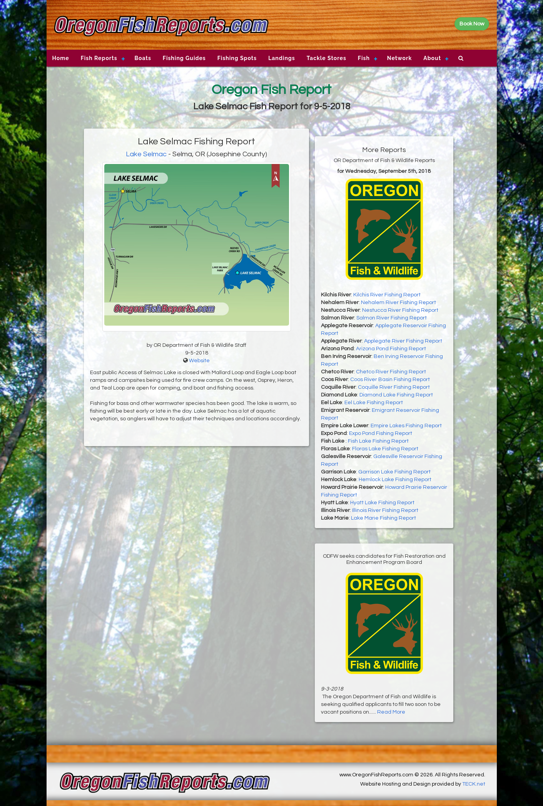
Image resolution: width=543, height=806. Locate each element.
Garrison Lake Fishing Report (394, 472)
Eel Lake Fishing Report (373, 402)
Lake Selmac (146, 154)
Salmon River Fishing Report (391, 318)
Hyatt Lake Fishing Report (382, 502)
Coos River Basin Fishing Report (390, 379)
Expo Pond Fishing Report (380, 433)
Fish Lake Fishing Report (378, 441)
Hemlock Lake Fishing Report (395, 479)
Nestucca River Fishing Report (400, 310)
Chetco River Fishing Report (391, 372)
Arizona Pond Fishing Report (391, 348)
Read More (391, 712)
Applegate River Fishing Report (403, 341)
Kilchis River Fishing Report (387, 295)
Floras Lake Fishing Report (385, 448)
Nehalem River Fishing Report (398, 302)
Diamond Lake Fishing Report (396, 395)
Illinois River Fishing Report (385, 510)
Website (199, 360)
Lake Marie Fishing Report (383, 518)
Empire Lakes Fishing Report (406, 425)
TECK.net (473, 784)
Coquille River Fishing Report (394, 387)
